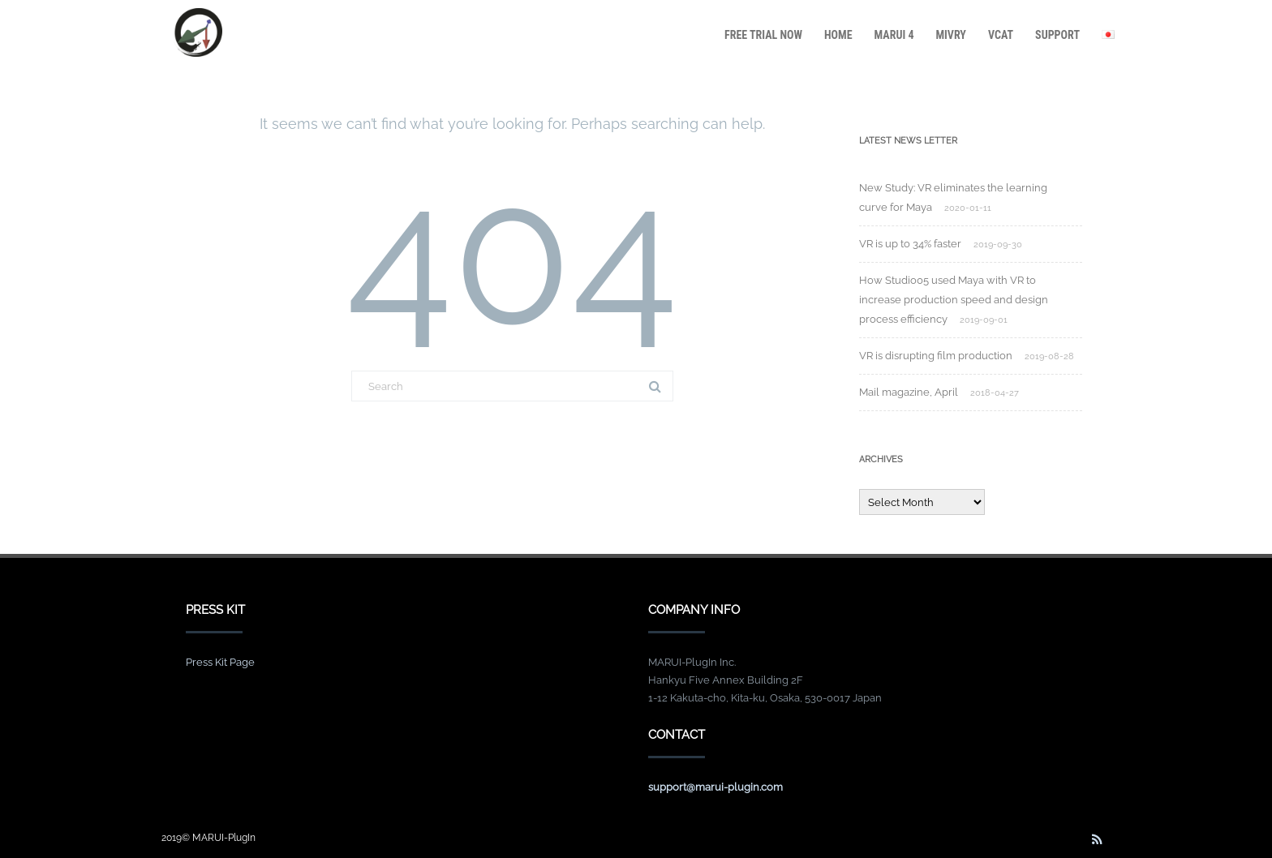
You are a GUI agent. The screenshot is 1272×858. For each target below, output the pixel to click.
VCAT (1000, 34)
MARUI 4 (894, 34)
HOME (838, 34)
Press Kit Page (220, 662)
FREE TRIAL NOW (763, 34)
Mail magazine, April (908, 392)
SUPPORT (1057, 34)
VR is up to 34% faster (910, 244)
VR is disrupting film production (935, 356)
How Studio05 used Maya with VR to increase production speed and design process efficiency (953, 299)
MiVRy (950, 34)
